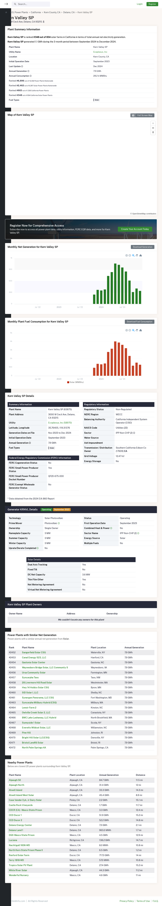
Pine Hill (36, 732)
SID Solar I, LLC (40, 692)
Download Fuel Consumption (139, 321)
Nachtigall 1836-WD (30, 845)
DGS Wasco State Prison (33, 835)
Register (152, 4)
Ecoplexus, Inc (105, 52)
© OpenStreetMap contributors (143, 214)
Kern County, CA (63, 12)
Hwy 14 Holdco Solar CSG (45, 687)
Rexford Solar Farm (30, 855)
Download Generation (142, 247)
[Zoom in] (153, 123)
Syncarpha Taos (40, 677)
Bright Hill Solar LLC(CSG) (46, 737)
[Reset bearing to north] (153, 132)
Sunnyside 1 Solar (41, 722)
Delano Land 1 (27, 830)
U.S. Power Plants (30, 12)
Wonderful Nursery (30, 875)
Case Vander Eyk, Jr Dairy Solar (36, 800)
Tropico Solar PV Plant (32, 865)
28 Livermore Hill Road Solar (47, 682)
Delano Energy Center (31, 825)
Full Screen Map (141, 115)
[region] (5, 451)
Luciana (24, 840)
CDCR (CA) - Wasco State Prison (36, 810)
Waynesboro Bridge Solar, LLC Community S (55, 667)
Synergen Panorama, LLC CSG (48, 697)
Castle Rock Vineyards (32, 805)
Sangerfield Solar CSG (44, 652)
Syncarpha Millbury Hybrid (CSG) (49, 702)
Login (140, 4)
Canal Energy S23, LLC (44, 657)
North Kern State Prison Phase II (37, 850)
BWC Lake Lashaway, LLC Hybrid (49, 717)
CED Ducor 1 (26, 815)
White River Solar (29, 870)
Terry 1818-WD (27, 860)
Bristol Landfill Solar (42, 742)
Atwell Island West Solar (32, 795)
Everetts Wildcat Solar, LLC (46, 727)
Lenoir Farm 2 (39, 707)
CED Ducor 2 (26, 820)
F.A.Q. (155, 901)
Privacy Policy (127, 901)
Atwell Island (26, 790)
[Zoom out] (153, 128)
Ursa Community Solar (44, 672)
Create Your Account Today (135, 229)
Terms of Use (143, 901)
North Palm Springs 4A (44, 747)
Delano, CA (80, 12)
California (47, 12)
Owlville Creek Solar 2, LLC (46, 712)
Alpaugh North (27, 785)
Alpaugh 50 (26, 780)
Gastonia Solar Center (43, 662)
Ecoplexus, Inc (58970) (68, 422)
